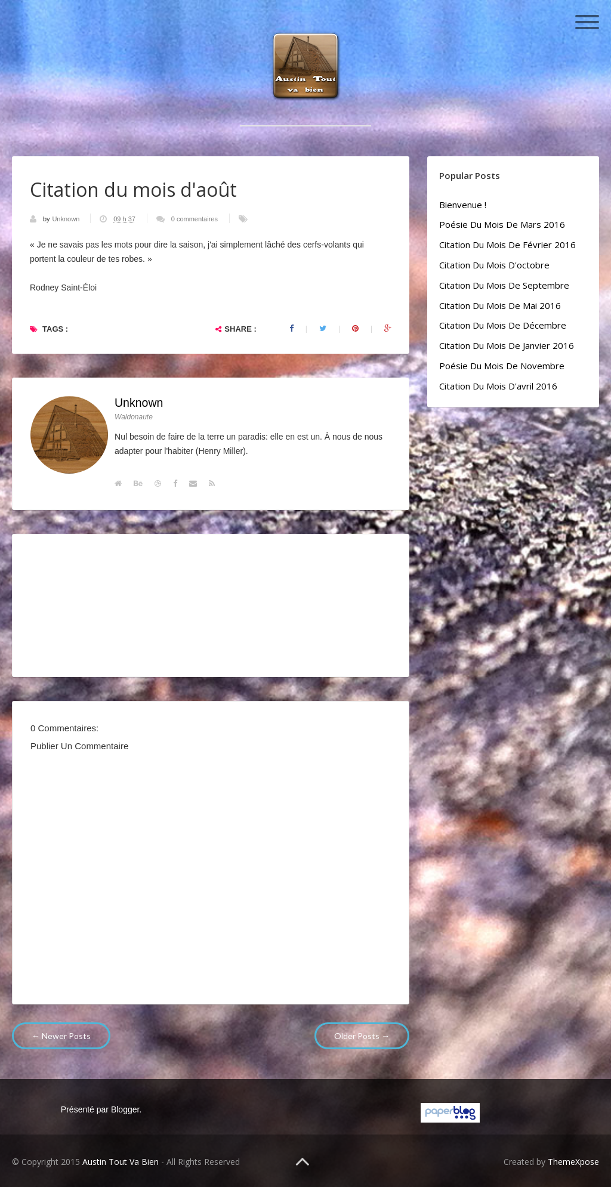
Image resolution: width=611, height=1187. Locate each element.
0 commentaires (194, 218)
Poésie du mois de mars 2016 (502, 224)
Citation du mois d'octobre (494, 265)
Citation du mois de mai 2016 (500, 305)
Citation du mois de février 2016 (507, 245)
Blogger (125, 1109)
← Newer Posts (61, 1036)
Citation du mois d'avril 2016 (498, 386)
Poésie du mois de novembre (501, 366)
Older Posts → (362, 1036)
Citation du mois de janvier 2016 (506, 345)
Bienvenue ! (462, 205)
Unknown (66, 218)
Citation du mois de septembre (504, 285)
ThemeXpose (573, 1161)
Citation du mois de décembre (502, 325)
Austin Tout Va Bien (120, 1161)
